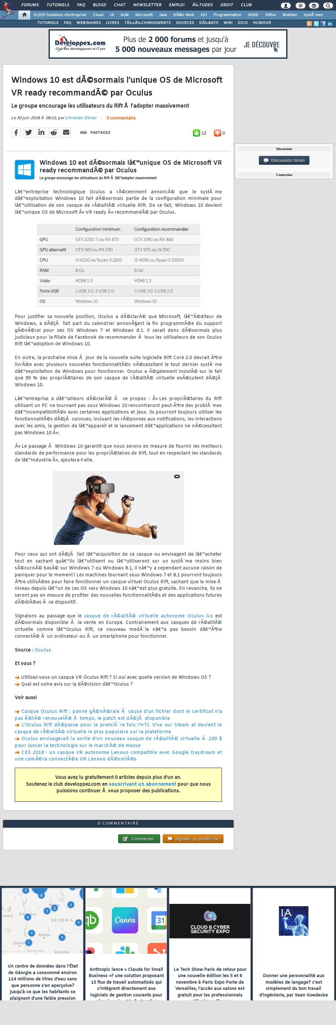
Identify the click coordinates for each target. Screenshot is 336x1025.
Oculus (42, 650)
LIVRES (112, 23)
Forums (30, 5)
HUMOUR (262, 23)
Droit (227, 5)
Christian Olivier (80, 118)
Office (270, 15)
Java (163, 15)
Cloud (98, 15)
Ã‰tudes (202, 5)
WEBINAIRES (88, 23)
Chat (119, 5)
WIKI (228, 23)
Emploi (176, 5)
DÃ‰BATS (208, 23)
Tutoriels (58, 5)
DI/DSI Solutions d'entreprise (59, 15)
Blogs (99, 5)
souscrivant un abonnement (142, 784)
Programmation (227, 15)
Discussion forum (284, 160)
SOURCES (185, 23)
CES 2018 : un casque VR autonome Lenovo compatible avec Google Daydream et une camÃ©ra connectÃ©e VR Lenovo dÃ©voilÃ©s (118, 756)
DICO (243, 23)
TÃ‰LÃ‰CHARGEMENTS (147, 23)
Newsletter (147, 5)
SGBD (253, 15)
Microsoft (144, 15)
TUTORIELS (47, 23)
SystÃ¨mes (313, 15)
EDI (203, 15)
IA (112, 15)
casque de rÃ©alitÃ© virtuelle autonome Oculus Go (148, 616)
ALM (124, 15)
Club (246, 5)
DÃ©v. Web (183, 15)
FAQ (81, 5)
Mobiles (290, 15)
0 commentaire (121, 118)
